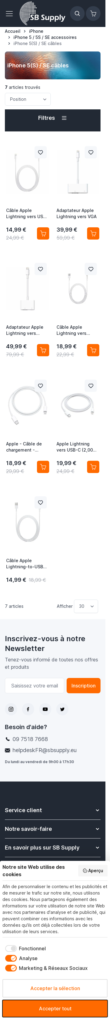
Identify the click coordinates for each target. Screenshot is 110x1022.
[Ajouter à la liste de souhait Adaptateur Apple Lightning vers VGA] (91, 152)
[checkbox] (24, 948)
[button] (52, 118)
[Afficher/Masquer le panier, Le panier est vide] (93, 13)
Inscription (84, 686)
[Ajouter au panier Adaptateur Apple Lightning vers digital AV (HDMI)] (43, 350)
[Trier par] (28, 99)
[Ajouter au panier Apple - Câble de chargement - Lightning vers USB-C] (43, 467)
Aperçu (93, 870)
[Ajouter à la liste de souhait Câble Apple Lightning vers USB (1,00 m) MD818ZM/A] (41, 152)
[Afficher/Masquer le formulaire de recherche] (77, 13)
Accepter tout (55, 1008)
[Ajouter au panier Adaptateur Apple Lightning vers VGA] (93, 233)
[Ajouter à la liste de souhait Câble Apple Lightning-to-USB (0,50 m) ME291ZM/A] (41, 502)
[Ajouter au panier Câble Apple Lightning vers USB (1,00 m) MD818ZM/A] (43, 233)
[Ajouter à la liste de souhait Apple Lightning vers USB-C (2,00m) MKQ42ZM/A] (91, 386)
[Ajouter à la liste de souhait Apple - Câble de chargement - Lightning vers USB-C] (41, 386)
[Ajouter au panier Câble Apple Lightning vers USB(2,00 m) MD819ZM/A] (93, 350)
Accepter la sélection (55, 988)
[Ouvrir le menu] (11, 13)
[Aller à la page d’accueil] (12, 31)
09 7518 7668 (30, 739)
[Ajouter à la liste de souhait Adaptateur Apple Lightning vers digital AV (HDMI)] (41, 269)
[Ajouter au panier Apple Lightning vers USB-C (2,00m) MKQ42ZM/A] (93, 467)
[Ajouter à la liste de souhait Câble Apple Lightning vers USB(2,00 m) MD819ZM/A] (91, 269)
